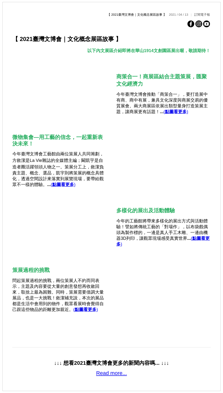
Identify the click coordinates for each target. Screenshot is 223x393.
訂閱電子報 (202, 14)
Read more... (111, 373)
